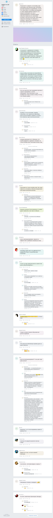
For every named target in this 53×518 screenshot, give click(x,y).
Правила (4, 515)
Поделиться (33, 23)
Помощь (8, 515)
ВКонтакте (4, 14)
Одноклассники (5, 16)
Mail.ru (4, 7)
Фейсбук (4, 12)
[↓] (31, 23)
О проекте (6, 514)
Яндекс (4, 11)
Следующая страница (33, 515)
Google (4, 9)
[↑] (29, 23)
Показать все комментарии (32, 146)
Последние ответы (6, 23)
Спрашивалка (5, 26)
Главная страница (6, 22)
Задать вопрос (6, 19)
